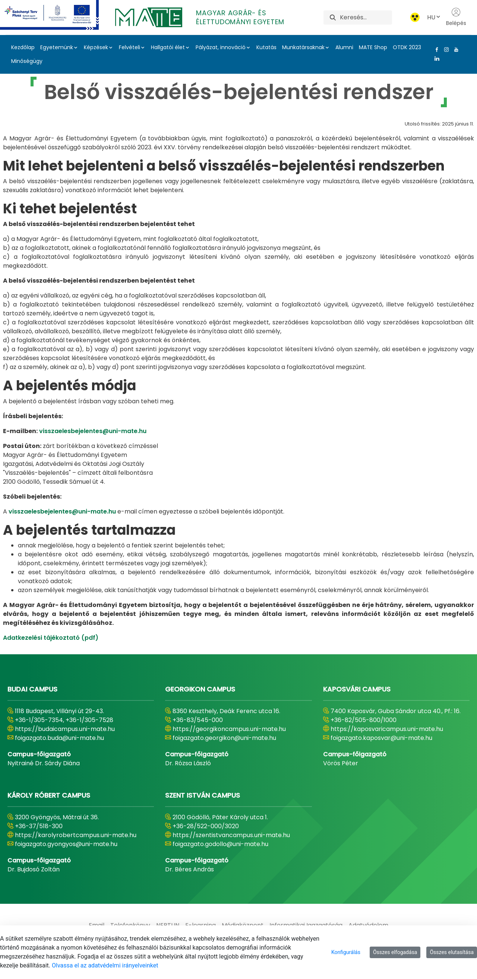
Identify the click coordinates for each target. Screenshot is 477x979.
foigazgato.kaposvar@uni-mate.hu (381, 738)
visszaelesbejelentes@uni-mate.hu (92, 431)
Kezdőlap (23, 47)
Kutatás (266, 47)
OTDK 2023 (407, 47)
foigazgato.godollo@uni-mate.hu (220, 844)
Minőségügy (26, 61)
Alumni (344, 47)
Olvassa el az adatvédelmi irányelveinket (105, 965)
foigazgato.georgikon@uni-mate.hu (224, 738)
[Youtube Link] (455, 49)
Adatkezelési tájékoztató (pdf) (50, 637)
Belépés (456, 17)
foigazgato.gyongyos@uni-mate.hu (66, 844)
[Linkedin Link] (435, 58)
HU (434, 17)
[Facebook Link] (435, 49)
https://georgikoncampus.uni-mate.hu (229, 729)
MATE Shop (373, 47)
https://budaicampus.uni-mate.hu (65, 729)
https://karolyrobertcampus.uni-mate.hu (75, 835)
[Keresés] (366, 17)
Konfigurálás (345, 952)
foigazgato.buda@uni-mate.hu (59, 738)
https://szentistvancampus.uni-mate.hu (231, 835)
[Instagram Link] (445, 49)
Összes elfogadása (395, 952)
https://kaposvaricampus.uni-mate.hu (387, 729)
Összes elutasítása (452, 952)
